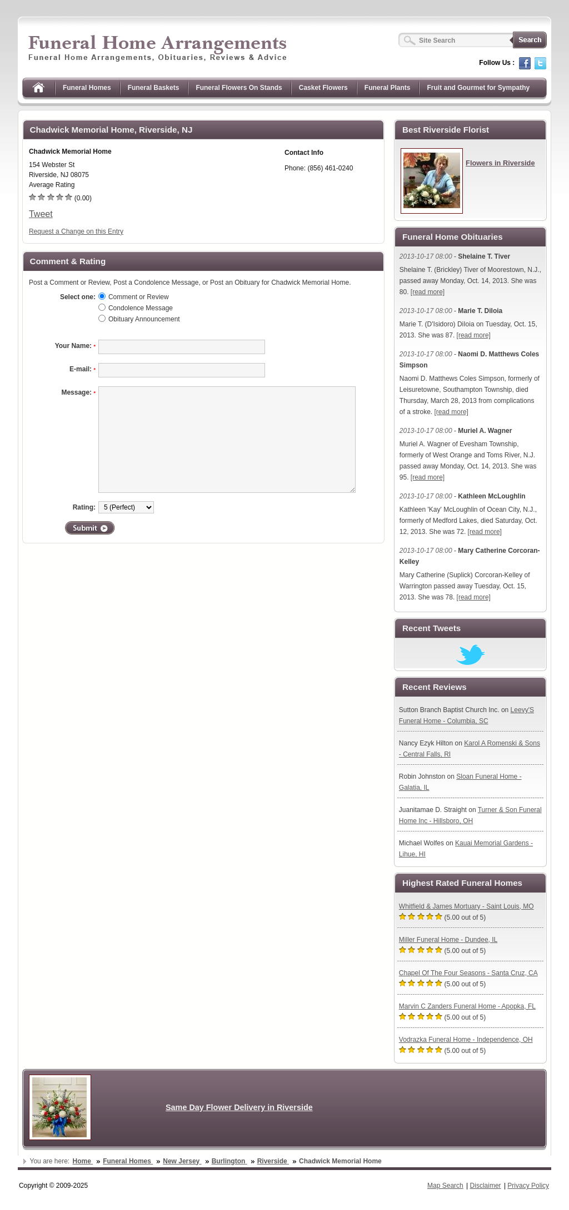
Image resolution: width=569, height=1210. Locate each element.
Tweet (41, 214)
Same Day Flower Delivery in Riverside (239, 1107)
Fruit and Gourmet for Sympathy (478, 88)
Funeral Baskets (153, 88)
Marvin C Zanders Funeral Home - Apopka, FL (467, 1006)
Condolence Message (140, 308)
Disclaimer (485, 1185)
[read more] (428, 292)
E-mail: (82, 369)
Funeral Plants (388, 88)
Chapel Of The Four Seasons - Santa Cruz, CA (468, 973)
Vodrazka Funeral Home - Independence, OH (466, 1039)
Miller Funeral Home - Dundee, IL (448, 940)
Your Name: (75, 346)
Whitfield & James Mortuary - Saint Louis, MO (466, 906)
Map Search (445, 1185)
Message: (78, 392)
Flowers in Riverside (500, 163)
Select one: (78, 297)
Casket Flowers (323, 88)
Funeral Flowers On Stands (239, 88)
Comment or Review (138, 297)
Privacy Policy (528, 1185)
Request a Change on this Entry (76, 231)
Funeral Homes (87, 88)
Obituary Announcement (144, 319)
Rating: (84, 507)
